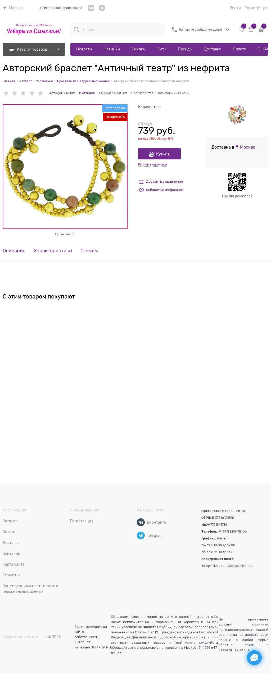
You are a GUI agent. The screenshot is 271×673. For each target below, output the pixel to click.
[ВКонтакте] (141, 522)
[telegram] (102, 10)
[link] (13, 8)
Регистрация (256, 8)
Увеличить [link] (68, 234)
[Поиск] (76, 29)
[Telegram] (141, 535)
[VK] (91, 10)
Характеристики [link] (53, 250)
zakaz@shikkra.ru (239, 566)
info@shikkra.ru (212, 566)
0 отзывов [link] (87, 93)
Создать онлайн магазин (25, 637)
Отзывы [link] (89, 250)
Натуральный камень (173, 93)
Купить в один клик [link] (152, 164)
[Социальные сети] (254, 657)
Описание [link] (14, 250)
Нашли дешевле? (237, 196)
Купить (163, 154)
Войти (235, 8)
